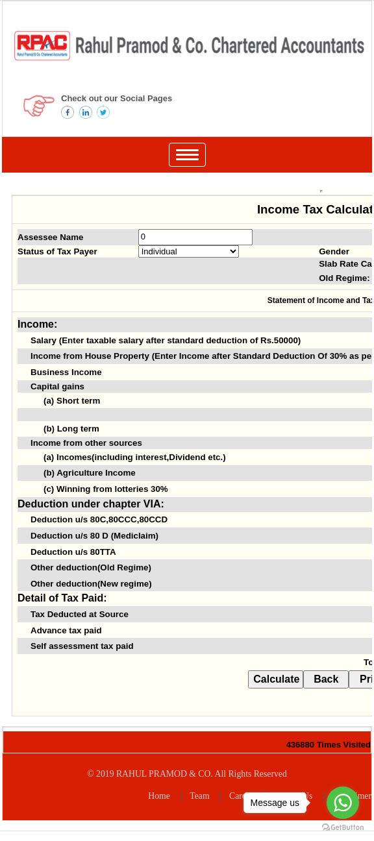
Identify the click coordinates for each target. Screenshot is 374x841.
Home (159, 796)
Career (241, 796)
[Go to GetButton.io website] (343, 827)
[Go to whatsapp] (343, 802)
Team (199, 796)
